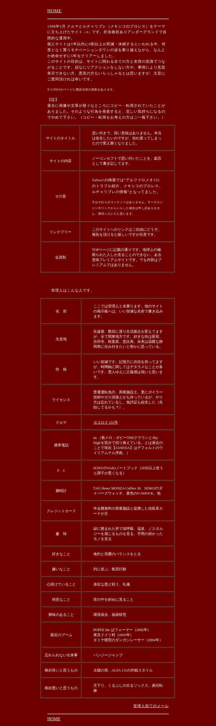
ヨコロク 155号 (105, 422)
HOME (54, 10)
